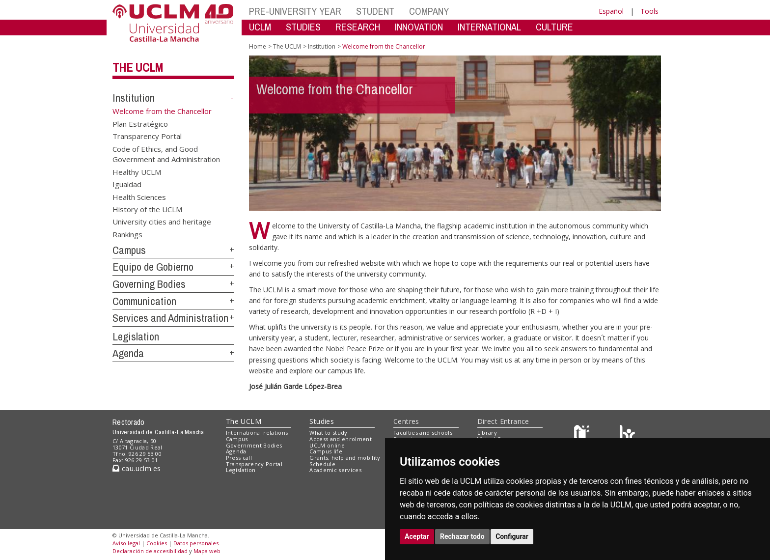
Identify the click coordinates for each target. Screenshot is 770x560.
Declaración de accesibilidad (150, 551)
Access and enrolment (340, 439)
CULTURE (554, 26)
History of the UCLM (147, 209)
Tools (649, 11)
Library (487, 432)
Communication (144, 301)
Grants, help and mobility (344, 457)
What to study (328, 432)
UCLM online (327, 445)
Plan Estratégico (140, 124)
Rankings (127, 234)
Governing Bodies (149, 284)
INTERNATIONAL (489, 26)
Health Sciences (139, 196)
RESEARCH (357, 26)
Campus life (325, 451)
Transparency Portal (147, 136)
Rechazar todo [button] (462, 536)
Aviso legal (126, 543)
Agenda (128, 353)
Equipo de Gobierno (152, 266)
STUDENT (375, 11)
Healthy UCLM (136, 171)
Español (611, 11)
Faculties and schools (422, 432)
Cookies (156, 543)
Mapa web (206, 551)
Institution (133, 97)
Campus (129, 250)
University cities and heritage (161, 221)
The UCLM (137, 67)
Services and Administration (170, 317)
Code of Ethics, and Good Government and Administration (166, 153)
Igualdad (126, 184)
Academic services (335, 470)
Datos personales (196, 543)
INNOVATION (419, 26)
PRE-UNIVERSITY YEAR (295, 11)
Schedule (322, 464)
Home (257, 46)
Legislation (135, 336)
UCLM (260, 26)
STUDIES (303, 26)
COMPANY (429, 11)
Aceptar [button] (417, 536)
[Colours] (627, 435)
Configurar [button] (511, 536)
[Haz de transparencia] (583, 435)
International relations (257, 432)
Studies (321, 421)
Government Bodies (254, 445)
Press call (239, 457)
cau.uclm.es (136, 468)
